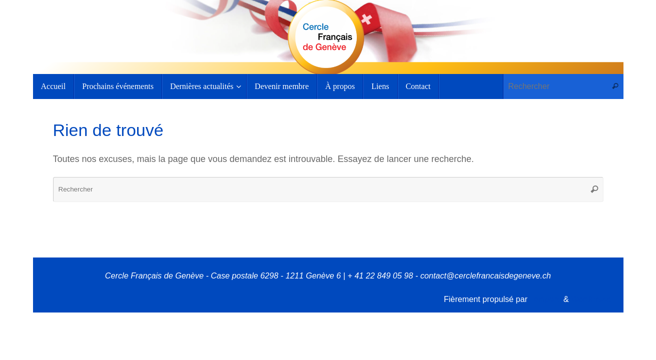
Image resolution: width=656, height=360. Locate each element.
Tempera (545, 299)
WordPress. (592, 299)
